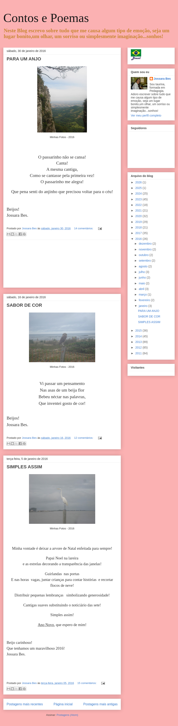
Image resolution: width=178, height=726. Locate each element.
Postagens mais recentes (25, 704)
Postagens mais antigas (100, 704)
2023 (139, 199)
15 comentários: (87, 683)
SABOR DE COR (24, 305)
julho (142, 272)
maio (142, 283)
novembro (145, 249)
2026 (139, 182)
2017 (139, 233)
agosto (143, 266)
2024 (139, 193)
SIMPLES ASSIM (24, 466)
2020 (139, 216)
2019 (139, 222)
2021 (139, 210)
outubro (144, 255)
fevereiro (145, 300)
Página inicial (63, 704)
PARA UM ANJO (24, 58)
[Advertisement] (62, 263)
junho (143, 277)
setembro (145, 260)
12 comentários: (84, 437)
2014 (139, 336)
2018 (139, 227)
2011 (139, 353)
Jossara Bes (162, 78)
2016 (139, 238)
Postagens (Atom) (67, 714)
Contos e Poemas (46, 18)
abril (142, 289)
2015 (139, 330)
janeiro (143, 306)
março (143, 294)
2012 (139, 347)
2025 (139, 188)
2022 (139, 205)
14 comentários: (84, 228)
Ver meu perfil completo (146, 115)
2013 (139, 342)
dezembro (145, 243)
